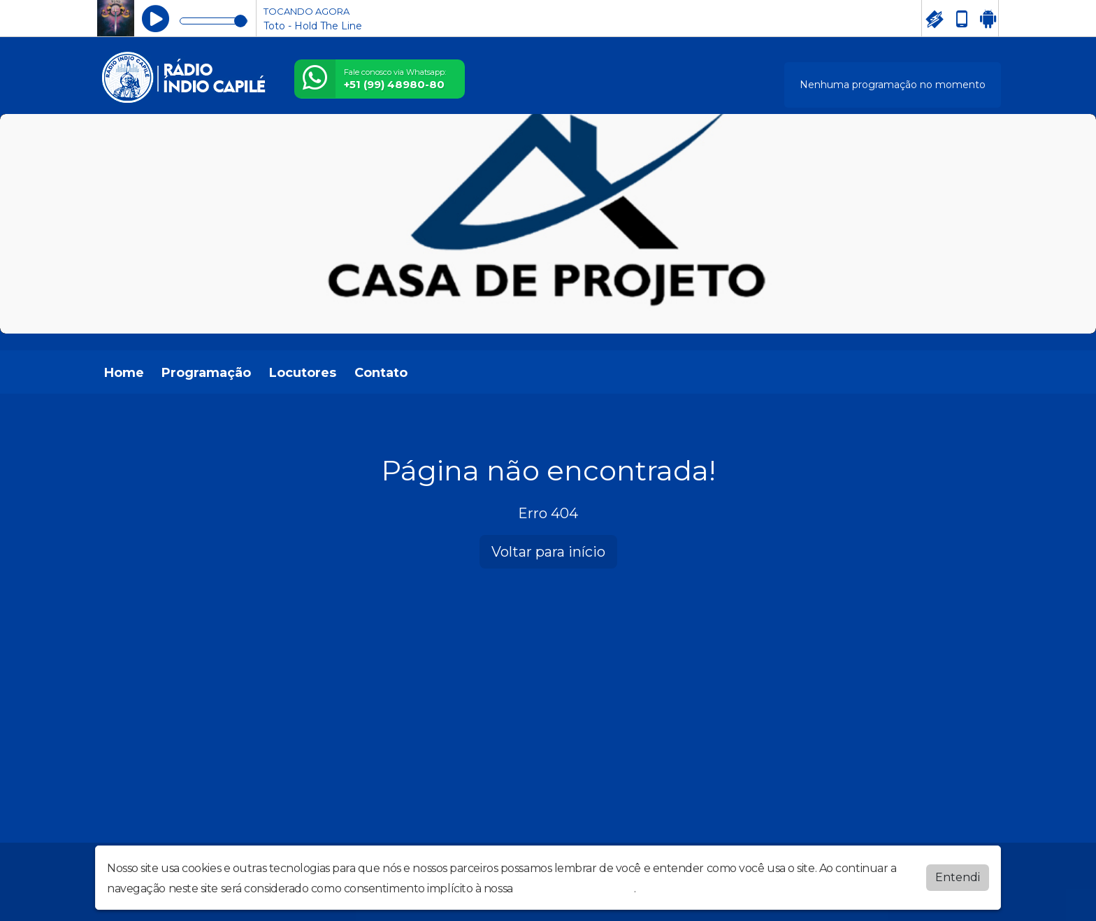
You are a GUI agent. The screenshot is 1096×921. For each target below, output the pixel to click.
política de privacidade (574, 888)
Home (124, 372)
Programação (206, 372)
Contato (381, 372)
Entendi (957, 877)
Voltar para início (548, 551)
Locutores (302, 372)
